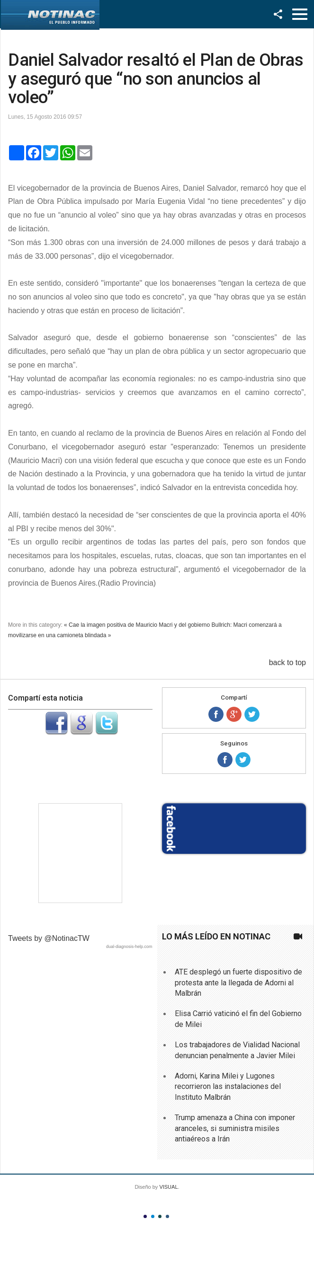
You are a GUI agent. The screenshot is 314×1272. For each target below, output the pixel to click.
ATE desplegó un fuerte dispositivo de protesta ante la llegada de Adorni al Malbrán (238, 982)
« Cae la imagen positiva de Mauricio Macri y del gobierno (137, 625)
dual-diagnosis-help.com (129, 946)
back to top (287, 662)
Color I (145, 1216)
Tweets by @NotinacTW (49, 938)
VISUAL (168, 1187)
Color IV (167, 1216)
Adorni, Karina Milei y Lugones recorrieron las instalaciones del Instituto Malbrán (228, 1086)
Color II (152, 1216)
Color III (159, 1216)
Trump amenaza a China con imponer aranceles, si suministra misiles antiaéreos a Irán (235, 1128)
